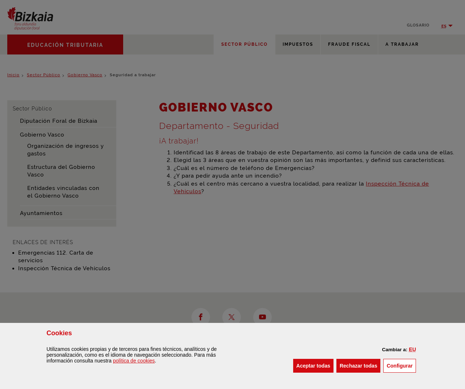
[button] (412, 349)
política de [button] (134, 361)
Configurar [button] (401, 365)
